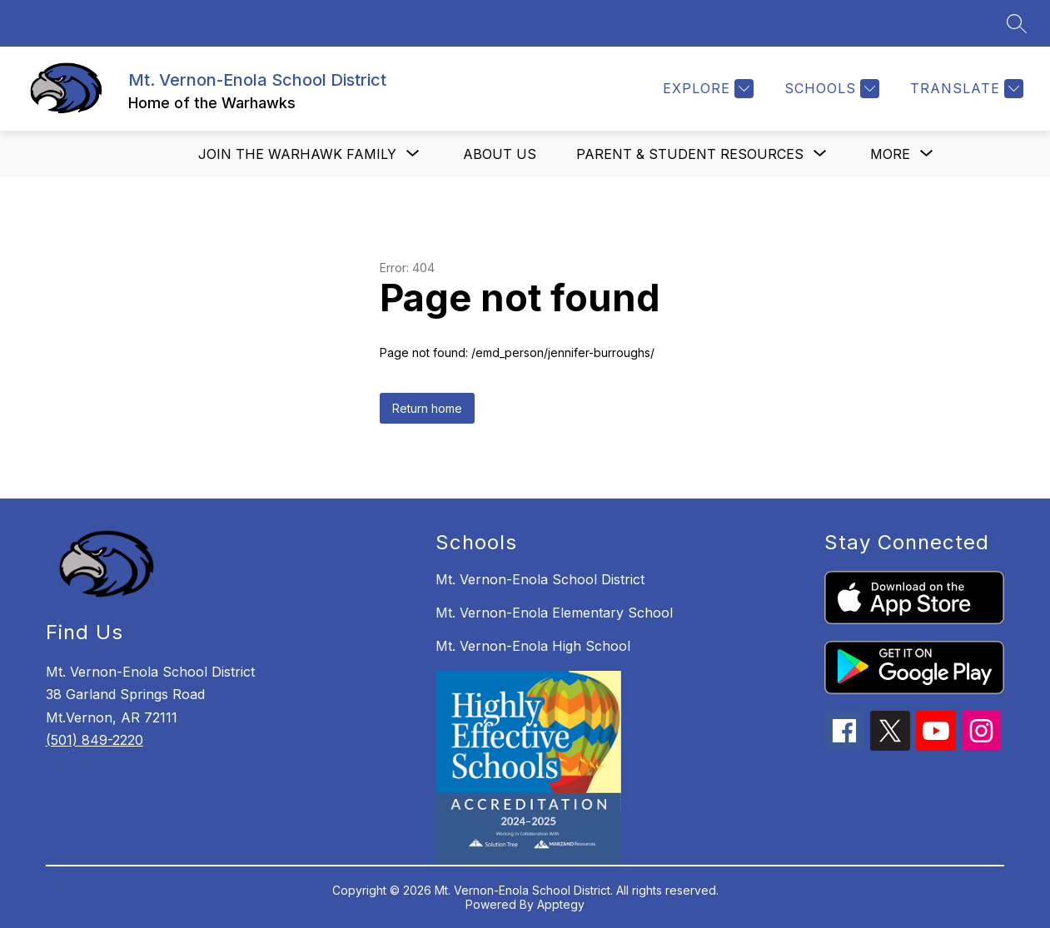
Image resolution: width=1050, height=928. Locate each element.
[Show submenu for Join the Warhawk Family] (297, 154)
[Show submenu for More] (890, 154)
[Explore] (706, 88)
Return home (427, 408)
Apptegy (561, 904)
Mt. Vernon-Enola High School (532, 646)
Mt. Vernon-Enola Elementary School (554, 612)
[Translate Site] (964, 88)
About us (499, 154)
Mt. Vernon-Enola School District (539, 579)
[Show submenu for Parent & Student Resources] (690, 154)
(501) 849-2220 (94, 740)
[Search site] (1017, 23)
